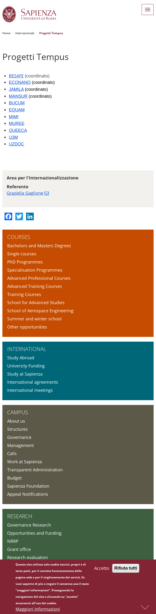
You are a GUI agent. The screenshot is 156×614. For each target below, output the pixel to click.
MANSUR (18, 96)
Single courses (21, 254)
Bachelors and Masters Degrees (39, 245)
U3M (13, 137)
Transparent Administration (35, 470)
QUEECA (18, 130)
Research (19, 516)
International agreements (32, 382)
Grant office (19, 549)
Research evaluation (27, 557)
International (26, 348)
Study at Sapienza (25, 374)
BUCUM (17, 103)
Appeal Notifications (27, 494)
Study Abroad (20, 358)
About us (16, 421)
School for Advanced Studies (36, 302)
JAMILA (16, 89)
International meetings (30, 390)
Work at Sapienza (24, 461)
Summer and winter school (34, 319)
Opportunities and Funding (34, 533)
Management (20, 445)
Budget (14, 478)
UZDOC (16, 144)
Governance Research (29, 525)
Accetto (101, 569)
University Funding (26, 366)
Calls (12, 453)
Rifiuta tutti (125, 569)
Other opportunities (27, 327)
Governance (19, 437)
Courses (18, 236)
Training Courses (24, 294)
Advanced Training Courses (34, 286)
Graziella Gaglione (25, 193)
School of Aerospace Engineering (40, 310)
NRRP (12, 541)
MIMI (13, 116)
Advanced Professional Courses (39, 278)
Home (6, 33)
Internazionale (24, 33)
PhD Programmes (25, 262)
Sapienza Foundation (28, 486)
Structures (17, 429)
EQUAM (17, 110)
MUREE (16, 123)
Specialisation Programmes (34, 270)
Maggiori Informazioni (38, 610)
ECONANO (20, 82)
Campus (17, 412)
